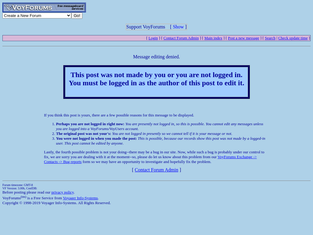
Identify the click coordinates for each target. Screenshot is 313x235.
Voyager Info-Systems (80, 198)
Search (270, 38)
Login (153, 38)
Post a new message (243, 38)
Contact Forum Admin (181, 38)
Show (178, 26)
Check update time (293, 38)
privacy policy (62, 192)
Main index (213, 38)
